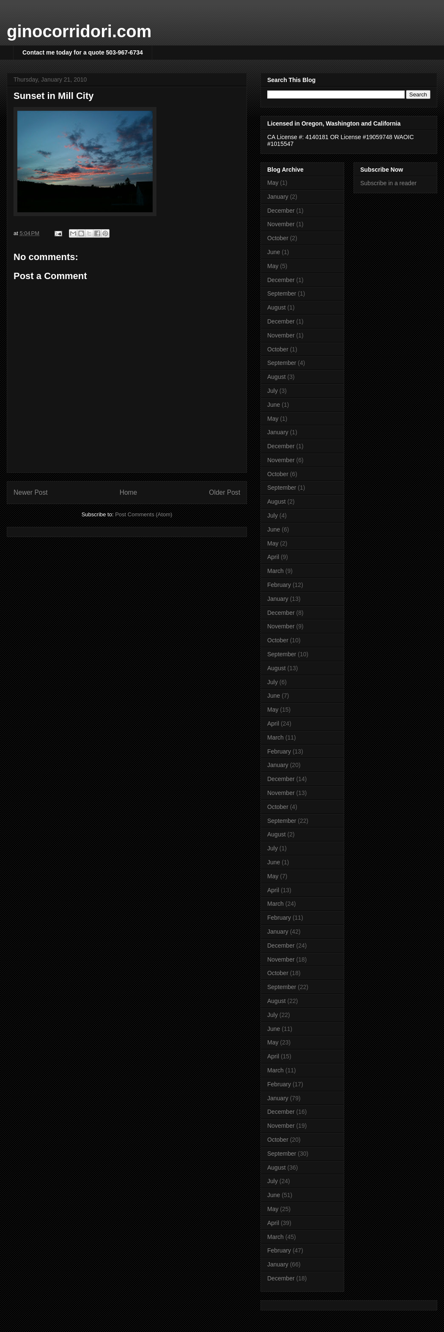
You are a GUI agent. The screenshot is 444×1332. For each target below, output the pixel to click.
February (279, 584)
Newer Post (31, 492)
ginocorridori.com (79, 31)
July (272, 390)
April (273, 557)
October (277, 238)
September (281, 293)
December (281, 210)
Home (128, 492)
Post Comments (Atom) (143, 514)
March (275, 570)
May (272, 182)
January (277, 196)
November (281, 224)
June (273, 252)
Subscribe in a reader (388, 183)
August (276, 307)
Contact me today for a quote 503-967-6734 (82, 52)
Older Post (224, 492)
